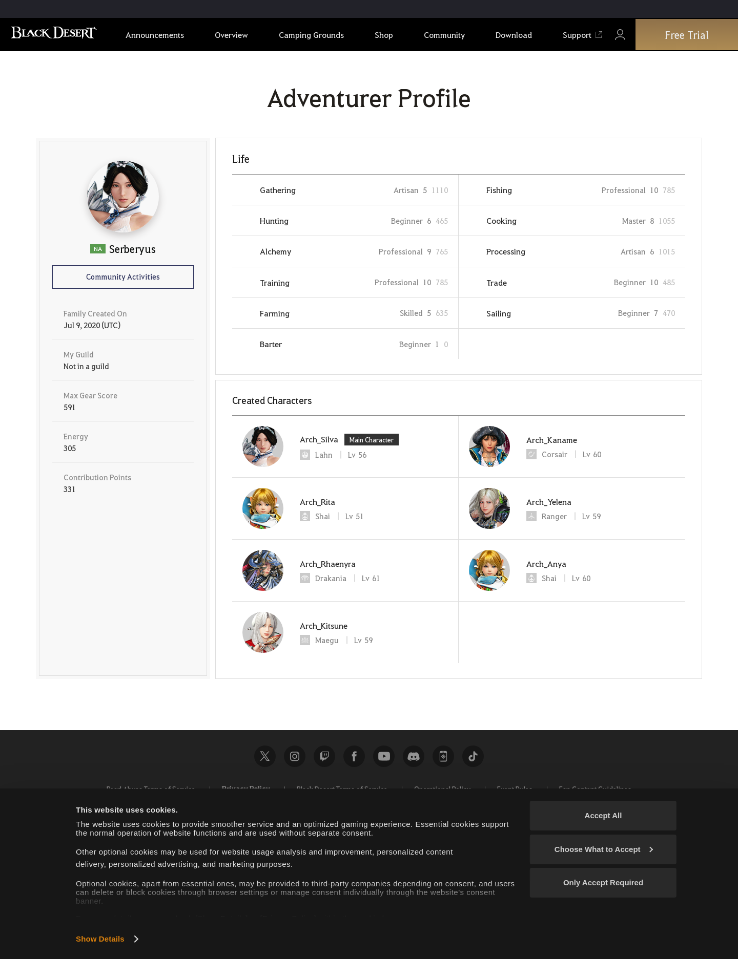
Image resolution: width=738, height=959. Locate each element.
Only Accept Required (603, 882)
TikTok (473, 756)
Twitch (324, 756)
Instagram (294, 756)
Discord (413, 756)
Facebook (354, 756)
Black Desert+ (443, 756)
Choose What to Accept (604, 849)
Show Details (100, 938)
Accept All (603, 815)
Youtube (384, 756)
